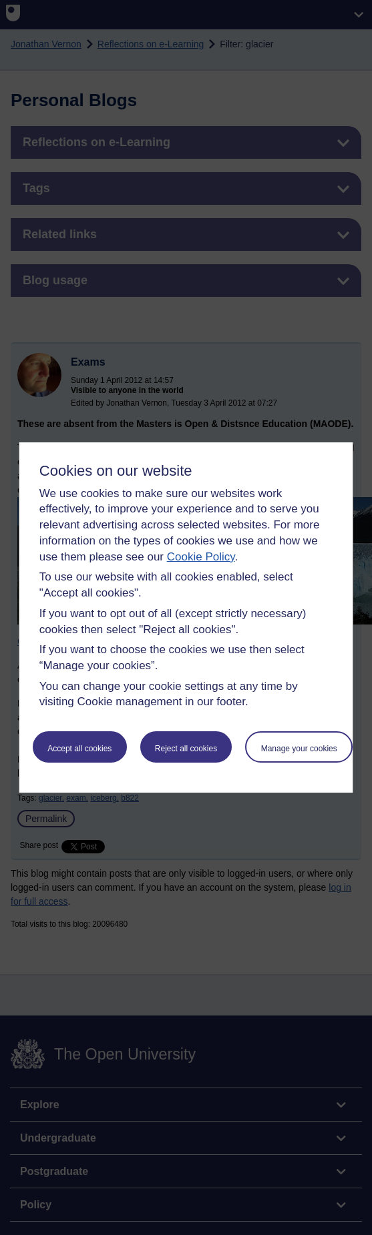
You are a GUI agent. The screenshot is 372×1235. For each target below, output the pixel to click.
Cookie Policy (201, 556)
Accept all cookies (79, 748)
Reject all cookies (186, 748)
